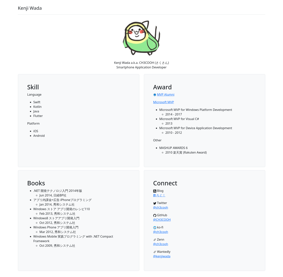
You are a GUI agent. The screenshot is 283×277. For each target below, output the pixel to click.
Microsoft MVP (163, 102)
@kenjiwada (161, 256)
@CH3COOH (162, 220)
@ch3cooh (160, 207)
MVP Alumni (165, 94)
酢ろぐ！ (159, 195)
